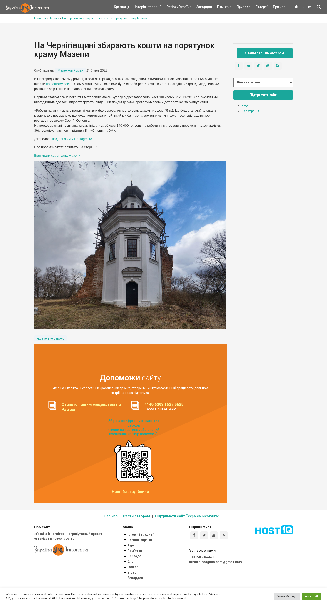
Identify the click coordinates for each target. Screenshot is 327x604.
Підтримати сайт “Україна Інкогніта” (187, 516)
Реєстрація (250, 111)
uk (296, 7)
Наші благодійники (130, 491)
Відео (131, 572)
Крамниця (122, 7)
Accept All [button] (312, 596)
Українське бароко (50, 338)
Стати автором (136, 516)
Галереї (262, 7)
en (310, 7)
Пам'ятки (220, 7)
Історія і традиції (141, 7)
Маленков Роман (70, 70)
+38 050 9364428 (201, 557)
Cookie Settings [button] (286, 596)
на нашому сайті (58, 84)
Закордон (200, 7)
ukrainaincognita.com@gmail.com (215, 562)
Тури (131, 545)
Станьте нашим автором (264, 53)
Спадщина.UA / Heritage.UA (71, 139)
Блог (131, 561)
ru (303, 7)
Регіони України (173, 7)
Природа (240, 7)
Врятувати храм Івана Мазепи (57, 155)
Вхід (244, 105)
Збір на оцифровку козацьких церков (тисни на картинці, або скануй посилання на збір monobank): (133, 427)
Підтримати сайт (263, 95)
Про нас (279, 7)
